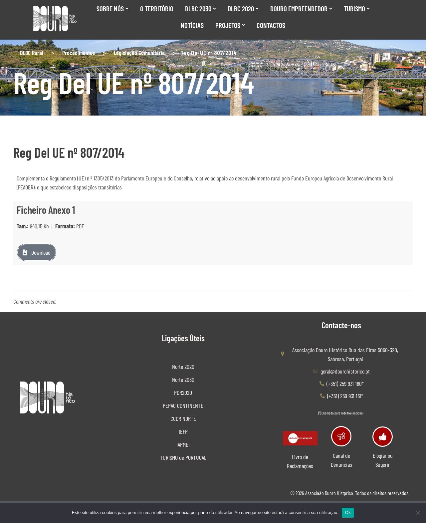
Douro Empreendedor (301, 8)
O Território (156, 8)
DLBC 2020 (243, 8)
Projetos (230, 25)
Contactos (271, 25)
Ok (348, 512)
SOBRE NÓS (112, 8)
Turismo (357, 8)
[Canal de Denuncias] (341, 436)
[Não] (417, 512)
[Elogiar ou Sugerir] (382, 436)
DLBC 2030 (200, 8)
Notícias (192, 25)
